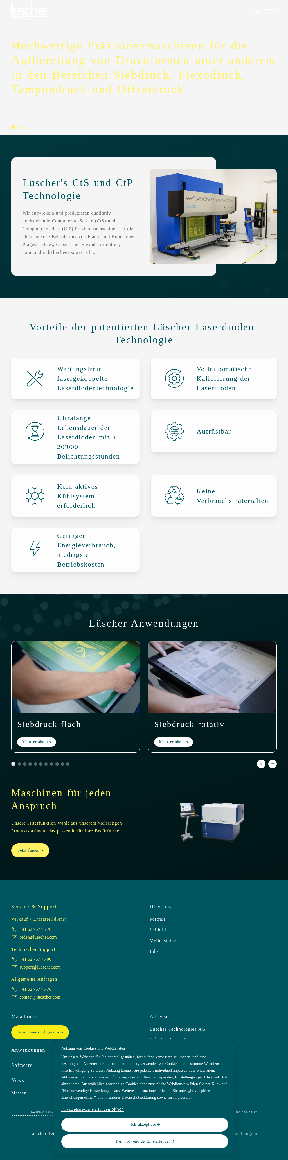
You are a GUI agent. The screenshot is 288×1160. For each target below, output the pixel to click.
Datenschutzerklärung (139, 1097)
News (17, 1080)
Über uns (161, 907)
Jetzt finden (28, 850)
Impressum (182, 1097)
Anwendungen (28, 1050)
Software (22, 1065)
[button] (13, 127)
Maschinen (24, 1016)
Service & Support (34, 907)
